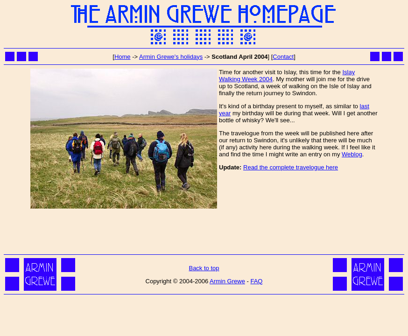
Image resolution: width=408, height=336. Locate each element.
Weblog (352, 154)
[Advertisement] (204, 231)
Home (122, 56)
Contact (283, 56)
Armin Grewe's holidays (171, 56)
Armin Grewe (227, 281)
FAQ (256, 281)
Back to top (204, 268)
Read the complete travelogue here (290, 167)
